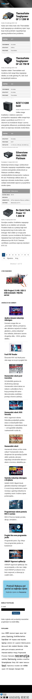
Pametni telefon (7, 653)
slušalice (20, 659)
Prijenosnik (22, 653)
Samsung (12, 659)
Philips (15, 653)
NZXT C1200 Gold (22, 104)
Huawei (14, 640)
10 (4, 258)
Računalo (11, 656)
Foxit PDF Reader (11, 354)
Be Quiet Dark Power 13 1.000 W (23, 213)
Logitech (18, 643)
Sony (13, 662)
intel (18, 640)
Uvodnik (17, 666)
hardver (5, 639)
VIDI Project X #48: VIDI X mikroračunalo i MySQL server (15, 292)
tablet (21, 662)
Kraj (16, 258)
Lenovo (9, 643)
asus (21, 633)
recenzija (22, 656)
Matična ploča (25, 643)
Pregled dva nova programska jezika (15, 536)
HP (10, 640)
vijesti (3, 669)
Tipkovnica (10, 666)
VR (7, 669)
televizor (26, 662)
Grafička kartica (19, 636)
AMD (7, 633)
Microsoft (5, 646)
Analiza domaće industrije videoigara (14, 319)
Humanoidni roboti (11, 446)
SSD (17, 662)
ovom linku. (15, 622)
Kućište (23, 640)
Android (12, 633)
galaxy (4, 636)
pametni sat (19, 649)
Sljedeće (10, 258)
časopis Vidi (19, 669)
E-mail (3, 607)
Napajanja (22, 592)
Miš (10, 646)
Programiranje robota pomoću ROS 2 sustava (16, 513)
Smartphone (6, 662)
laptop (4, 643)
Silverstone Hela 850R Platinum (22, 155)
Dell (25, 633)
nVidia (26, 646)
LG (13, 643)
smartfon (26, 659)
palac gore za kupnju (8, 649)
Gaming (9, 636)
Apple (17, 633)
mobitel (14, 646)
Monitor (20, 646)
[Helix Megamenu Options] (27, 3)
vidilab (25, 666)
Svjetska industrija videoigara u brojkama (16, 479)
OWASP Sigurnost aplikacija (15, 561)
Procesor (5, 656)
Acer (3, 633)
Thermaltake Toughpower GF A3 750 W (22, 61)
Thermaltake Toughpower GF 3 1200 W (22, 16)
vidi (21, 666)
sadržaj (4, 659)
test (4, 665)
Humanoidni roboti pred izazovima (13, 377)
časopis (11, 669)
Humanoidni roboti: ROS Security (13, 413)
